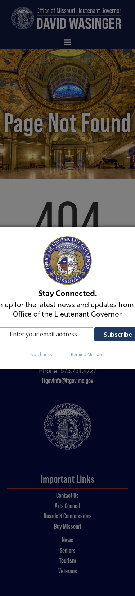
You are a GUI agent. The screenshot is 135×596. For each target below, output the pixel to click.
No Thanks (41, 354)
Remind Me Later (88, 354)
